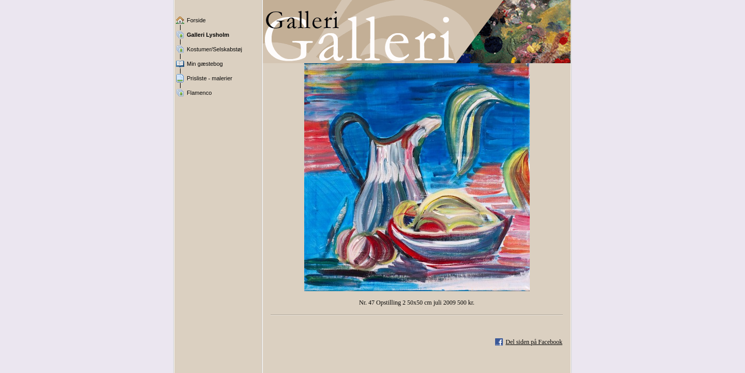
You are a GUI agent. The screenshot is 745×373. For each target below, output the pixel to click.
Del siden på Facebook (533, 342)
